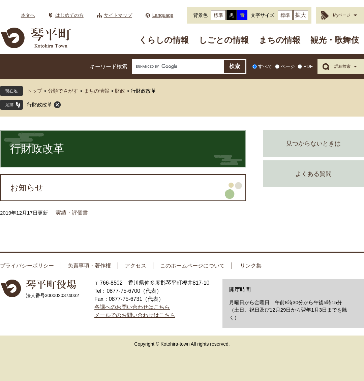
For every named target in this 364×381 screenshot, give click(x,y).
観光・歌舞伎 (334, 39)
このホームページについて (192, 265)
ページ (288, 66)
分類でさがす (63, 91)
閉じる (57, 104)
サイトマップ (118, 15)
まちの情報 (279, 39)
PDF (308, 66)
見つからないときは (313, 143)
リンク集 (251, 265)
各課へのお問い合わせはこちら (132, 307)
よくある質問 (313, 173)
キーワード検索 (108, 66)
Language (162, 15)
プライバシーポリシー (27, 265)
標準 (218, 15)
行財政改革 (39, 104)
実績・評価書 (72, 213)
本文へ (28, 15)
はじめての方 (69, 15)
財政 (120, 91)
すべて (265, 66)
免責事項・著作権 (89, 265)
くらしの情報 (164, 39)
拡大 (300, 15)
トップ (34, 91)
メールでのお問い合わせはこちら (134, 315)
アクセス (135, 265)
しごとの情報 (224, 39)
